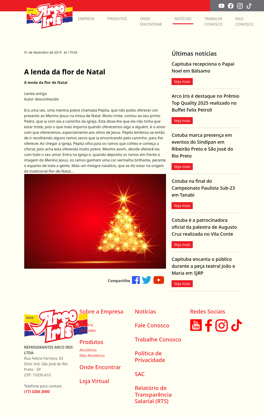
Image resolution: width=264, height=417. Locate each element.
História (86, 324)
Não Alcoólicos (92, 355)
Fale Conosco (152, 325)
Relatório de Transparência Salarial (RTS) (153, 394)
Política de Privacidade (150, 357)
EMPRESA (86, 18)
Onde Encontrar (100, 367)
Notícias (145, 311)
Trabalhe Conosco (158, 339)
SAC (140, 374)
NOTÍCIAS (183, 18)
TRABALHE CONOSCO (213, 21)
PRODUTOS (117, 18)
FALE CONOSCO (244, 21)
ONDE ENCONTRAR (151, 21)
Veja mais (182, 81)
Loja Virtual (94, 381)
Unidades (88, 330)
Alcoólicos (88, 350)
